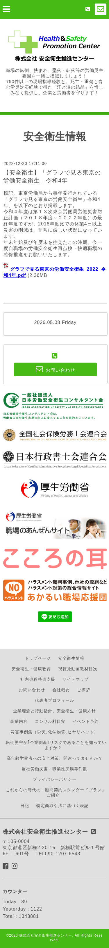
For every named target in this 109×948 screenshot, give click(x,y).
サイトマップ (75, 679)
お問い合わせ (32, 689)
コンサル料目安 (50, 721)
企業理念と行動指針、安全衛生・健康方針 (54, 711)
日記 (24, 805)
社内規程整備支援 (37, 679)
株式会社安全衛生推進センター (45, 935)
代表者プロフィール (54, 700)
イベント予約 (86, 721)
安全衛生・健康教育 (31, 668)
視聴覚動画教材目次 (77, 668)
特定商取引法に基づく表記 (62, 805)
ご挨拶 (83, 689)
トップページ (38, 658)
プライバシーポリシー (54, 779)
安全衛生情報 (71, 658)
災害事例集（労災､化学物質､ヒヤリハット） (54, 732)
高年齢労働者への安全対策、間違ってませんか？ (55, 758)
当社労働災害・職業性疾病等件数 (54, 768)
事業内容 (19, 721)
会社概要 (61, 689)
